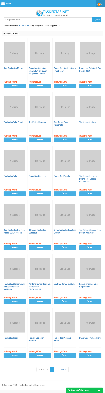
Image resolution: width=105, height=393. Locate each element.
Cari (97, 20)
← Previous (43, 369)
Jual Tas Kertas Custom (64, 284)
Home (21, 26)
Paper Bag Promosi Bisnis (90, 338)
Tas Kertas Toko (10, 176)
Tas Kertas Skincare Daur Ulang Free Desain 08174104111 (14, 287)
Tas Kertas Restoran (37, 122)
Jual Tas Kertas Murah (13, 68)
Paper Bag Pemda (62, 176)
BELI (15, 86)
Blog (27, 26)
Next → (64, 369)
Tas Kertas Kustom (87, 122)
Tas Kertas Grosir (11, 338)
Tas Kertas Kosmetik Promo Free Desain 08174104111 (88, 179)
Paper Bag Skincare (37, 176)
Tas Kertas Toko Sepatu (14, 122)
